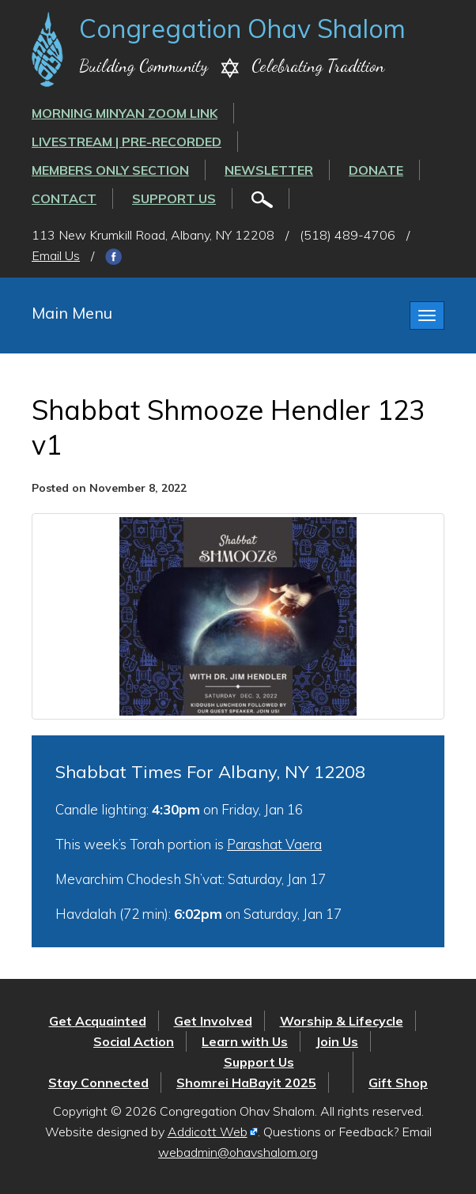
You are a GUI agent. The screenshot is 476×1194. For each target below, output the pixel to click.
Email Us (56, 255)
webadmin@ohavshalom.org (238, 1152)
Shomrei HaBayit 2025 (246, 1082)
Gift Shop (398, 1082)
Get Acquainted (97, 1021)
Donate (376, 170)
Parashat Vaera (274, 844)
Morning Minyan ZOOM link (124, 113)
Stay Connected (98, 1082)
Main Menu (72, 313)
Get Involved (213, 1021)
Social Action (133, 1041)
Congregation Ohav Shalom (242, 28)
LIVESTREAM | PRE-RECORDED (126, 141)
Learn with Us (245, 1041)
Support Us (174, 198)
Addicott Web (207, 1131)
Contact (64, 198)
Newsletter (269, 170)
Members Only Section (110, 170)
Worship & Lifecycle (341, 1021)
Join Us (336, 1041)
